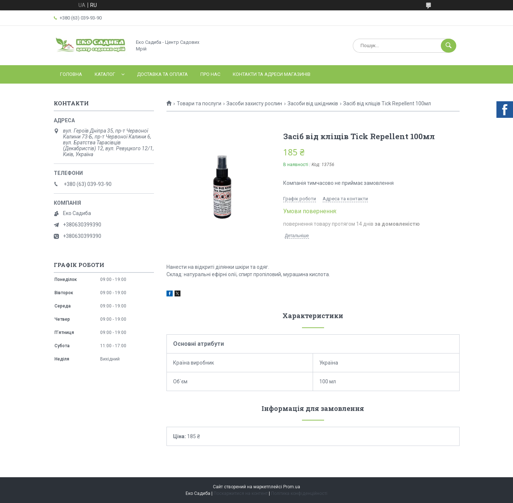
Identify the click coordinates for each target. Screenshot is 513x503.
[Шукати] (448, 46)
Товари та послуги (199, 103)
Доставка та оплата (162, 74)
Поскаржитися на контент (241, 493)
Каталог (105, 74)
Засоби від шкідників (313, 103)
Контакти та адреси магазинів (271, 74)
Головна (71, 74)
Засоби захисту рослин (254, 103)
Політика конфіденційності (299, 493)
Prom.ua (291, 486)
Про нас (210, 74)
